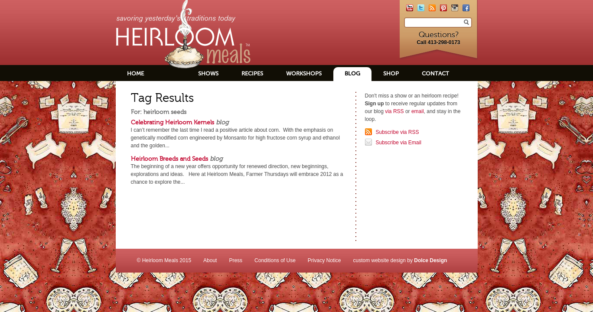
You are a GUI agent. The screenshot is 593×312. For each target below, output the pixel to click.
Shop (391, 73)
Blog (352, 73)
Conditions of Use (275, 260)
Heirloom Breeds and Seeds (169, 158)
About (210, 260)
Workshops (304, 73)
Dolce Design (430, 260)
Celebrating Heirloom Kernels (172, 122)
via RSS (394, 111)
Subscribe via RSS (397, 132)
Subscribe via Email (398, 143)
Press (235, 260)
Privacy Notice (324, 260)
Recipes (252, 73)
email (417, 111)
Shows (208, 73)
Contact (435, 73)
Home (135, 73)
